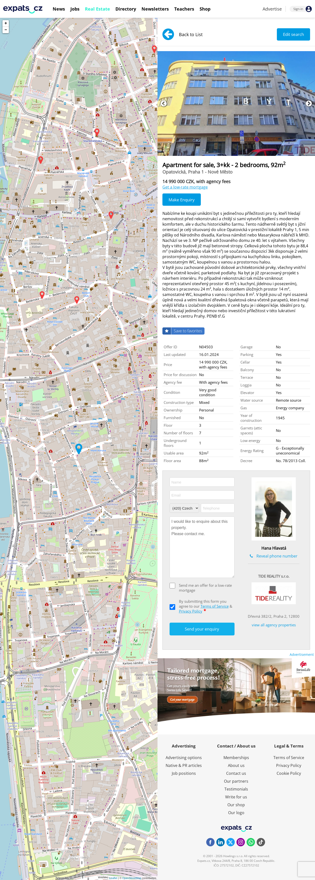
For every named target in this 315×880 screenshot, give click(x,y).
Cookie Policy (289, 773)
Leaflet (113, 878)
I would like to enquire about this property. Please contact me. (202, 547)
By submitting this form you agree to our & (205, 606)
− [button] (5, 30)
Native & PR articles (184, 765)
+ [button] (5, 23)
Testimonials (236, 789)
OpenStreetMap (132, 878)
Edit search (293, 34)
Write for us (236, 797)
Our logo (236, 812)
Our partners (236, 781)
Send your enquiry (202, 629)
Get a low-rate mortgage (185, 187)
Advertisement (302, 654)
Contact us (236, 773)
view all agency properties (274, 624)
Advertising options (184, 757)
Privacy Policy (190, 611)
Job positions (184, 773)
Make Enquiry (182, 200)
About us (236, 765)
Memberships (236, 757)
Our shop (236, 804)
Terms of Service (215, 606)
